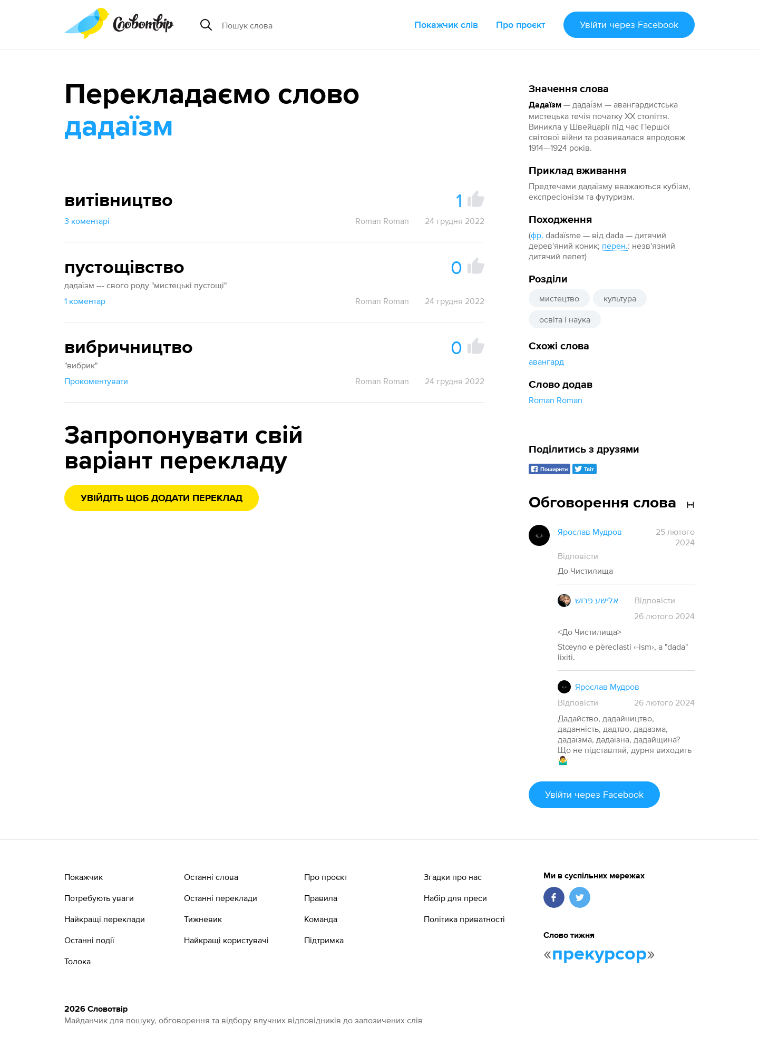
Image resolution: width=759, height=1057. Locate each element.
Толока (77, 961)
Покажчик (83, 877)
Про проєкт (521, 24)
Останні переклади (220, 898)
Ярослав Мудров (590, 531)
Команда (320, 919)
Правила (320, 898)
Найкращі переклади (104, 919)
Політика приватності (464, 919)
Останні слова (211, 877)
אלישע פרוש (597, 600)
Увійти (629, 24)
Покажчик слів (446, 24)
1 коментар (84, 301)
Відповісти (578, 556)
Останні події (89, 940)
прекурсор (599, 954)
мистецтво (559, 298)
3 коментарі (87, 221)
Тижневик (203, 919)
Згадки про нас (453, 877)
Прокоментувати (96, 381)
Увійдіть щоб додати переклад (161, 498)
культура (620, 298)
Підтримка (324, 940)
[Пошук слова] (302, 25)
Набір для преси (455, 898)
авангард (546, 361)
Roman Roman (555, 400)
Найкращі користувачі (226, 940)
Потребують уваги (99, 898)
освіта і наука (564, 319)
